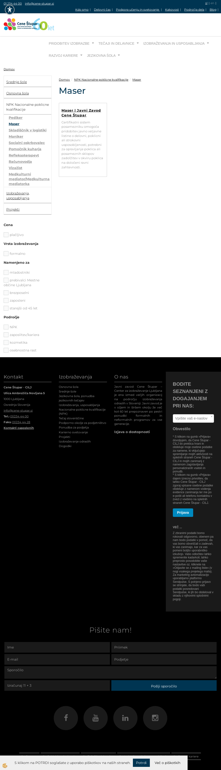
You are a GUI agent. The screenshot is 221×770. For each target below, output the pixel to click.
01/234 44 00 (19, 398)
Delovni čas (102, 9)
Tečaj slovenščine (71, 400)
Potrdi (141, 763)
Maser (14, 106)
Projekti (64, 419)
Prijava (183, 494)
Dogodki (65, 428)
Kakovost (172, 9)
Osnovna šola (68, 369)
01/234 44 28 (21, 404)
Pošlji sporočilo (164, 668)
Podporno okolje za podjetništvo (82, 404)
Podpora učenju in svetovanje (138, 9)
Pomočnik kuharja (25, 131)
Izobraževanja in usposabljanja (174, 25)
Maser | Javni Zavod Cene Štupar (81, 94)
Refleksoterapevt (24, 137)
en (212, 3)
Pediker (16, 99)
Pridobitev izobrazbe (69, 25)
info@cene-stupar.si (39, 3)
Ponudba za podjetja (74, 409)
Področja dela (194, 9)
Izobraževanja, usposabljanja (79, 387)
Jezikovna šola (101, 37)
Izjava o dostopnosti (132, 414)
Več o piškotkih (167, 763)
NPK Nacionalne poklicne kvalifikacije (101, 61)
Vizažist (15, 150)
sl (206, 3)
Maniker (16, 118)
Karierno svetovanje (73, 414)
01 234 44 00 (13, 3)
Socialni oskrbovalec (27, 124)
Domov (9, 51)
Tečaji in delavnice (116, 25)
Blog (213, 9)
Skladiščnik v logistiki (27, 112)
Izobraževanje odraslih (75, 423)
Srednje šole (67, 373)
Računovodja (20, 143)
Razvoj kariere (63, 37)
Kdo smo (82, 9)
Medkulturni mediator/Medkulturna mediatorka (29, 161)
